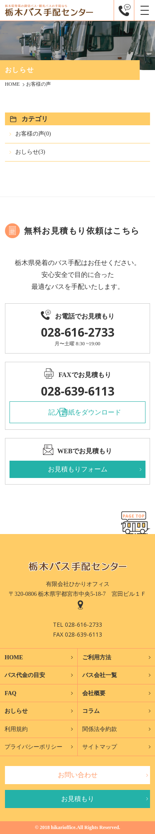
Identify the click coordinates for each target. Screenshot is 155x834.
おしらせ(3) (30, 152)
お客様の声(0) (33, 134)
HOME (14, 657)
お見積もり (77, 798)
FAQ (11, 693)
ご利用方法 (96, 657)
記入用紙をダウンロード (84, 412)
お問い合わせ (78, 774)
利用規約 (16, 729)
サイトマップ (99, 747)
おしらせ (16, 711)
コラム (91, 711)
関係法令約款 (99, 729)
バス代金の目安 (25, 675)
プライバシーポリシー (33, 747)
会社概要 (93, 693)
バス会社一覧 (99, 675)
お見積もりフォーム (77, 469)
